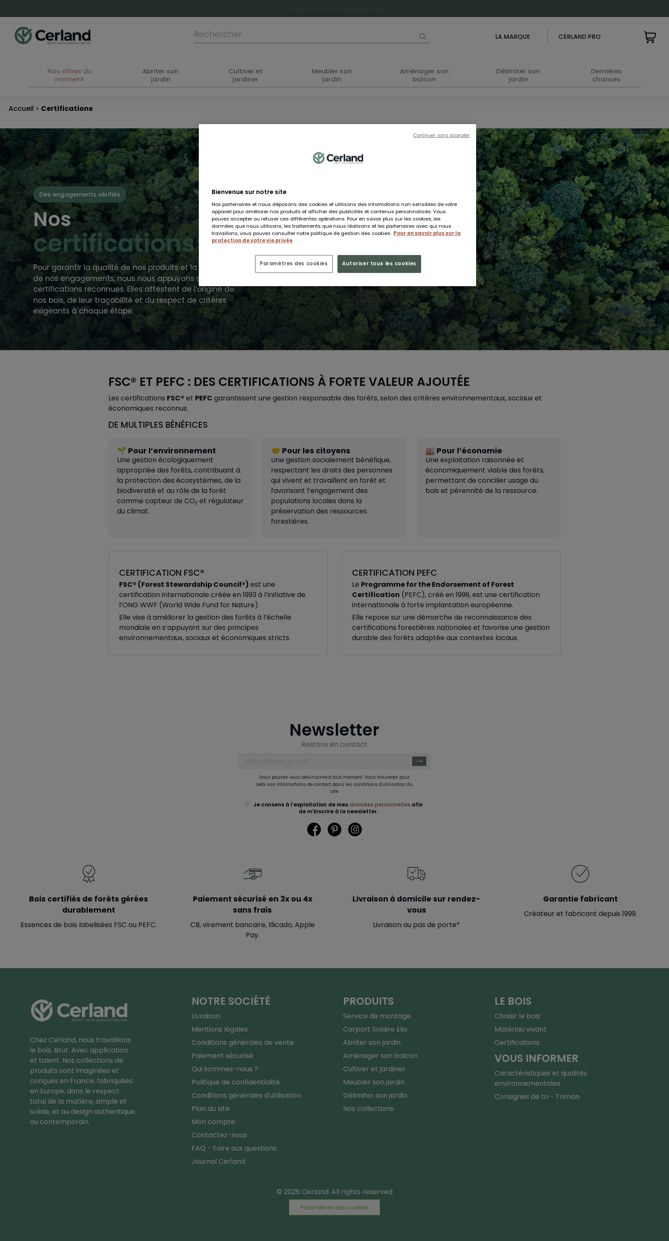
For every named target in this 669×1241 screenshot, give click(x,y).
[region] (337, 205)
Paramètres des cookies (294, 263)
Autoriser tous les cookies (379, 263)
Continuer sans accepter (441, 135)
